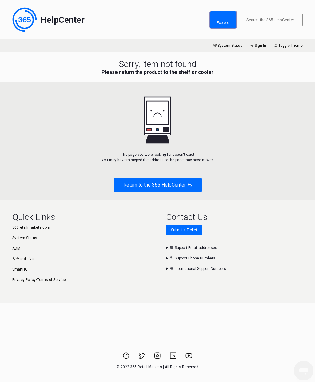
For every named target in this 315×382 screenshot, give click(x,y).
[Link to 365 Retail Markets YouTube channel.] (188, 358)
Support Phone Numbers (192, 258)
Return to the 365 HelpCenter (157, 185)
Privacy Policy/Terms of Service (39, 280)
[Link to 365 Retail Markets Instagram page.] (158, 358)
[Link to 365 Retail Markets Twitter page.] (142, 358)
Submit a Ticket (184, 230)
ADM (16, 248)
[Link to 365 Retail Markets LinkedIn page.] (173, 358)
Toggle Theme (288, 45)
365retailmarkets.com (31, 227)
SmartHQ (20, 269)
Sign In (258, 45)
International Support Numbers (198, 269)
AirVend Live (23, 259)
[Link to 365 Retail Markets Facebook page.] (126, 358)
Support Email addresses (193, 248)
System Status (227, 45)
